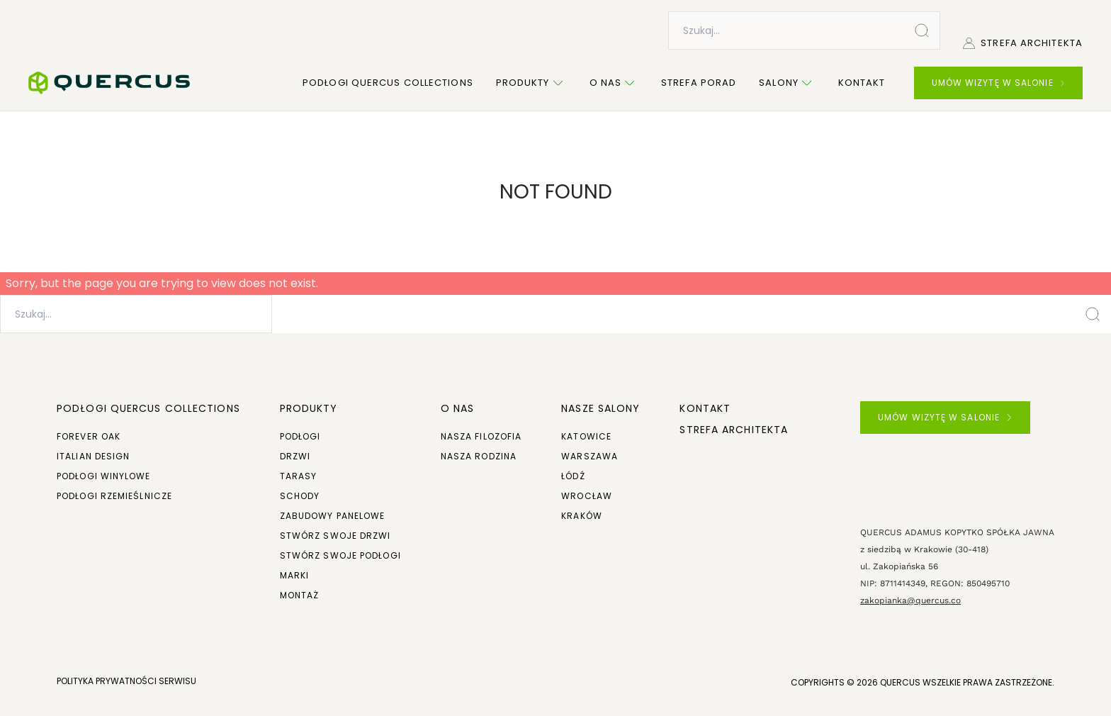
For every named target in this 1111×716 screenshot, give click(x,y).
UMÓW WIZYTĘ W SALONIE (998, 83)
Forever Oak (88, 436)
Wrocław (586, 496)
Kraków (581, 516)
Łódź (573, 476)
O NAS (458, 408)
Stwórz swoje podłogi (340, 555)
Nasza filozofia (481, 436)
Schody (300, 496)
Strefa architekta (1023, 43)
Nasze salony (600, 408)
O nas (614, 83)
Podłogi (300, 436)
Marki (295, 575)
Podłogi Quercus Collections (388, 82)
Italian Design (93, 456)
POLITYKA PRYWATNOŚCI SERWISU (126, 681)
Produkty (531, 83)
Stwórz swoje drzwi (335, 536)
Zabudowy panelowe (332, 516)
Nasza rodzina (479, 456)
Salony (787, 83)
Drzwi (295, 456)
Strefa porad (698, 82)
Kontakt (862, 82)
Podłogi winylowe (104, 476)
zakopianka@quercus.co (910, 600)
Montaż (300, 595)
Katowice (586, 436)
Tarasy (298, 476)
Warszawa (589, 456)
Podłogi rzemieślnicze (114, 496)
